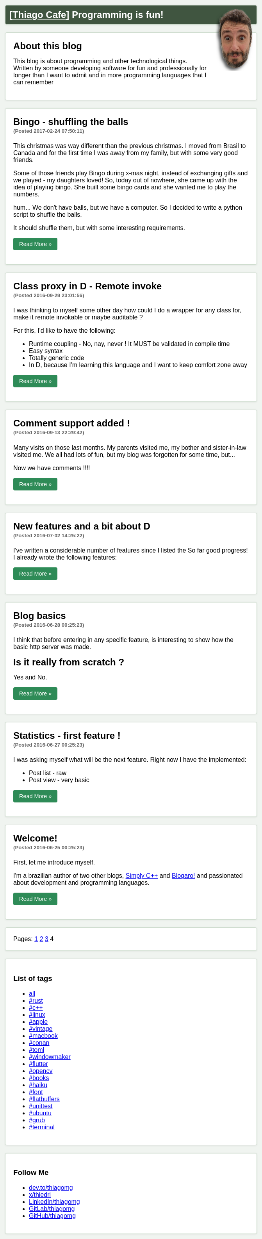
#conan (39, 1042)
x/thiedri (40, 1194)
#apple (38, 1021)
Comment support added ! (71, 423)
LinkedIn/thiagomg (54, 1201)
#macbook (43, 1035)
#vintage (41, 1028)
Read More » (35, 244)
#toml (36, 1049)
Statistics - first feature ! (67, 735)
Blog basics (39, 615)
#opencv (41, 1071)
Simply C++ (142, 875)
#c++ (36, 1007)
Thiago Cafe (39, 14)
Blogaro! (183, 875)
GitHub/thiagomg (52, 1215)
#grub (37, 1120)
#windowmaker (50, 1057)
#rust (36, 1000)
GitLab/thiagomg (52, 1208)
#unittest (40, 1106)
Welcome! (35, 838)
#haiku (38, 1085)
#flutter (38, 1064)
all (32, 993)
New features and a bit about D (81, 526)
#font (36, 1092)
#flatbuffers (44, 1099)
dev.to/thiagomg (51, 1187)
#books (39, 1078)
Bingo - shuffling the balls (70, 121)
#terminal (42, 1127)
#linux (37, 1014)
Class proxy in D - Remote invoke (87, 286)
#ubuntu (40, 1113)
